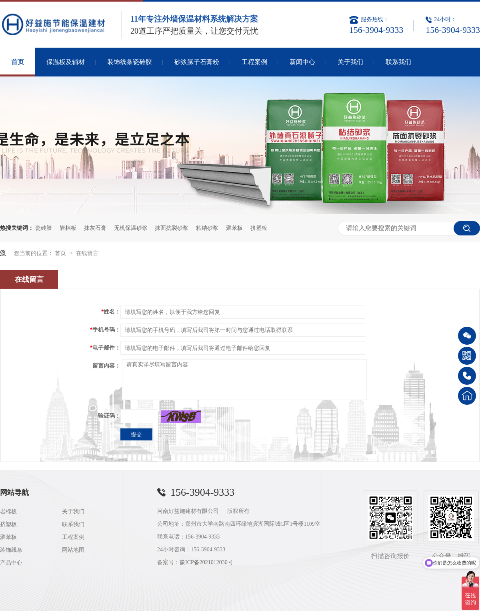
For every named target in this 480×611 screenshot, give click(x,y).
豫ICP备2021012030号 (206, 562)
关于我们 (350, 61)
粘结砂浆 (207, 228)
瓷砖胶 (43, 228)
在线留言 (87, 253)
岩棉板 (68, 228)
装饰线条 (11, 550)
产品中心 (11, 563)
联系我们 (398, 61)
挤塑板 (258, 228)
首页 (17, 61)
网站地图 (73, 550)
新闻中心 (302, 61)
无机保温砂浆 (131, 228)
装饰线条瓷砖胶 (129, 61)
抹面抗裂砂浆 (171, 228)
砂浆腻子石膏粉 (196, 61)
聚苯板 (234, 228)
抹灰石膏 (95, 228)
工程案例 (254, 61)
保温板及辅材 (65, 61)
